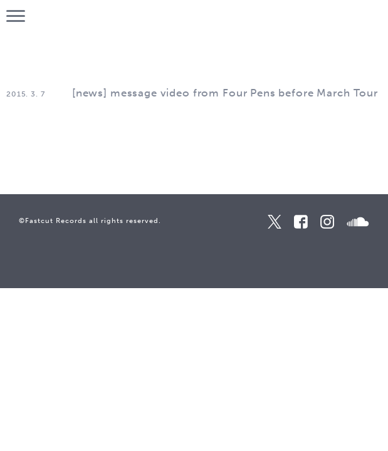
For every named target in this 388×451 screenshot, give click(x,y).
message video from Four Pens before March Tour (244, 92)
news (89, 92)
